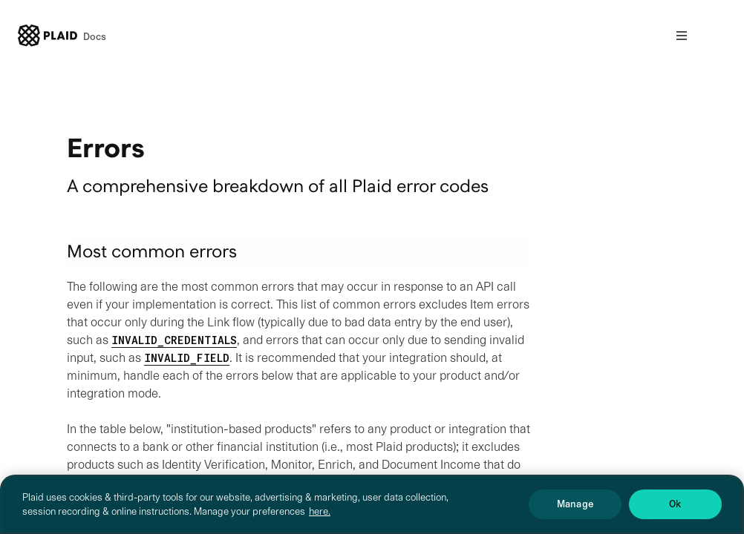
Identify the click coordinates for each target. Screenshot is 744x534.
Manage (575, 515)
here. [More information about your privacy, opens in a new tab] (319, 521)
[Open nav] (682, 35)
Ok (675, 515)
